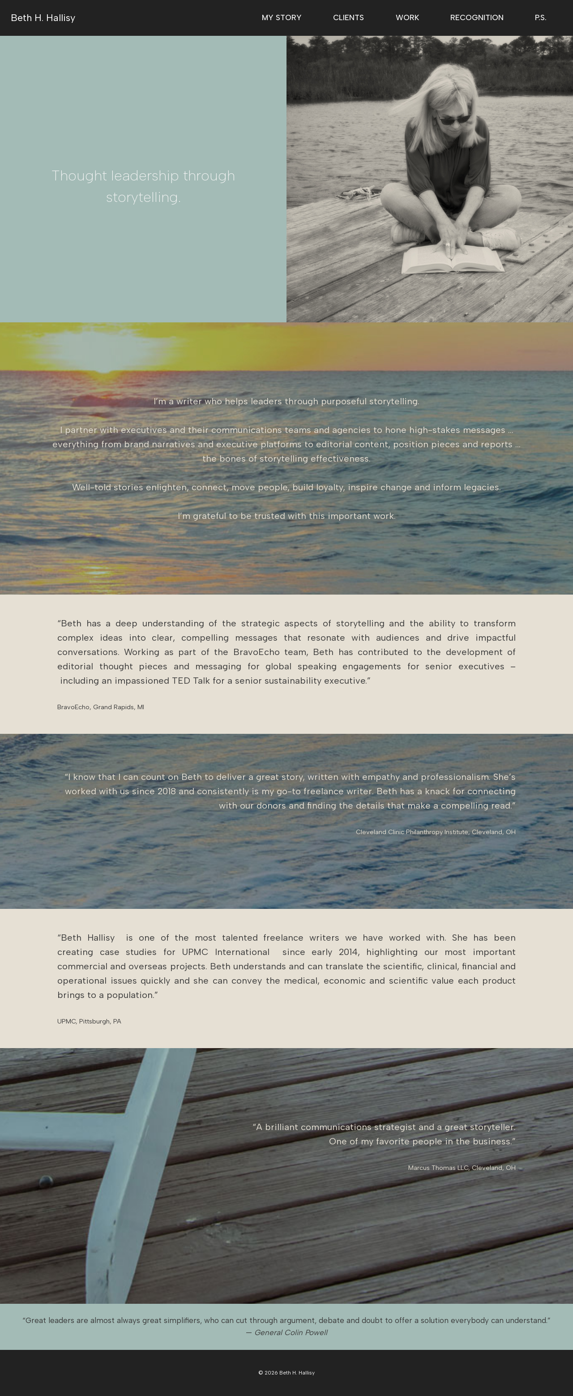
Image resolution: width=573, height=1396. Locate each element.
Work (407, 17)
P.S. (541, 17)
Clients (348, 17)
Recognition (477, 17)
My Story (282, 17)
